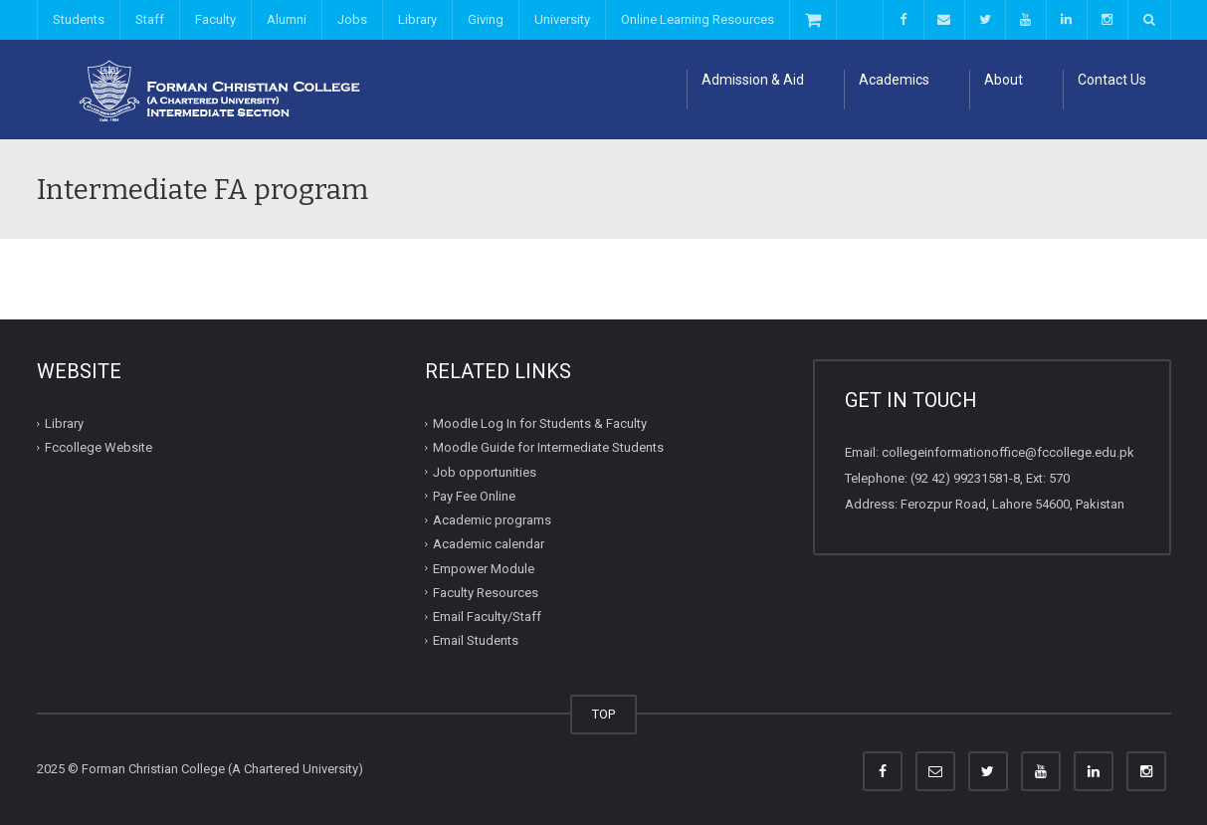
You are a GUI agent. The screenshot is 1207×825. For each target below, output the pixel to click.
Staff (149, 19)
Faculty (215, 19)
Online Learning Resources (697, 19)
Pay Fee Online (474, 496)
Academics (894, 80)
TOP (603, 714)
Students (78, 19)
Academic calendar (488, 543)
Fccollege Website (98, 447)
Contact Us (1112, 80)
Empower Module (483, 567)
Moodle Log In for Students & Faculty (540, 423)
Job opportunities (484, 471)
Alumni (286, 19)
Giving (485, 19)
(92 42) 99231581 (959, 478)
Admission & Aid (753, 80)
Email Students (475, 640)
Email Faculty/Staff (487, 616)
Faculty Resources (485, 592)
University (562, 19)
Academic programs (492, 520)
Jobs (352, 19)
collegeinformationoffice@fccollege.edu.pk (1008, 452)
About (1003, 80)
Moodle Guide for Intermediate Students (548, 447)
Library (417, 19)
